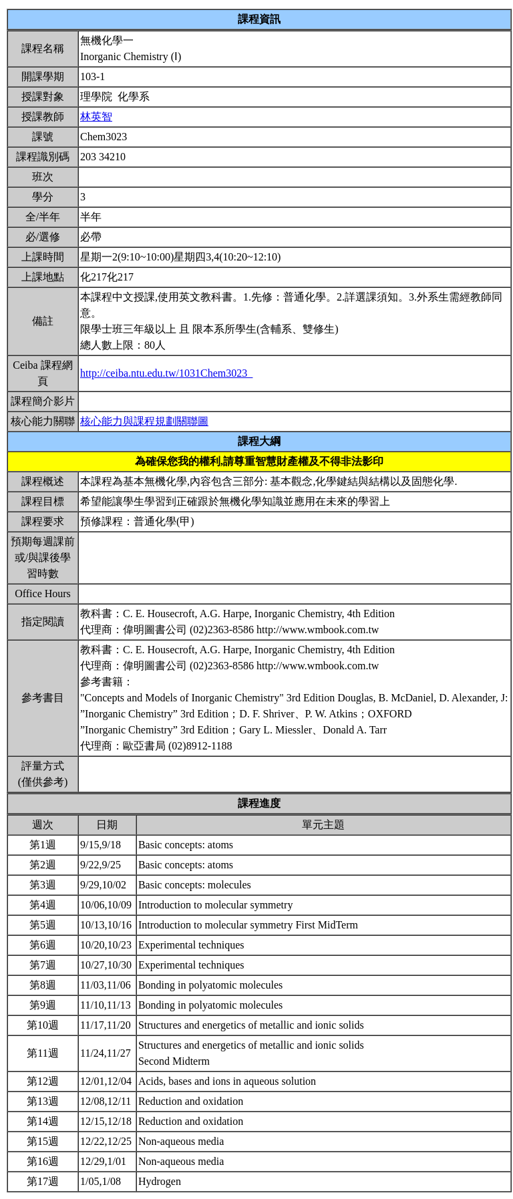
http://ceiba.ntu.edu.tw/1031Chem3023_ (166, 373)
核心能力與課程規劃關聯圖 (144, 421)
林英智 (96, 116)
